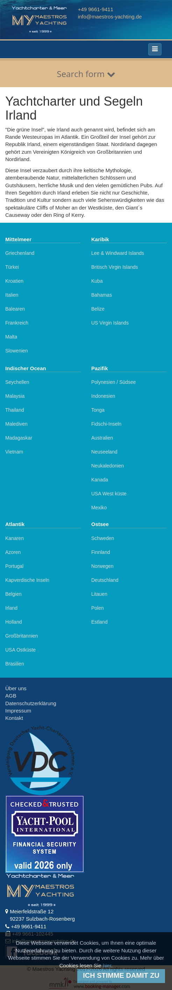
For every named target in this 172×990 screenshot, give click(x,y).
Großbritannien (21, 636)
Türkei (12, 267)
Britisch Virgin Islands (114, 267)
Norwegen (102, 566)
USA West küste (109, 493)
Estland (99, 622)
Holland (13, 622)
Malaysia (14, 396)
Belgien (13, 594)
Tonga (98, 410)
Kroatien (14, 281)
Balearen (15, 309)
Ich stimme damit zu (121, 975)
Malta (11, 337)
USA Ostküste (20, 650)
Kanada (99, 479)
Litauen (99, 594)
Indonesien (103, 396)
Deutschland (105, 580)
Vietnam (14, 452)
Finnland (100, 552)
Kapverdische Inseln (27, 580)
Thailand (14, 410)
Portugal (14, 566)
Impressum (18, 711)
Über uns (16, 688)
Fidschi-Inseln (106, 424)
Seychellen (17, 382)
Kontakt (14, 718)
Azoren (13, 552)
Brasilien (14, 664)
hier (107, 965)
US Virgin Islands (110, 323)
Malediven (16, 424)
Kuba (97, 281)
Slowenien (16, 350)
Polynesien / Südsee (113, 382)
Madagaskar (18, 438)
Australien (102, 438)
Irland (11, 608)
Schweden (102, 538)
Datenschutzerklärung (30, 703)
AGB (10, 696)
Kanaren (14, 538)
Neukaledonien (107, 466)
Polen (97, 608)
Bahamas (101, 295)
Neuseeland (104, 452)
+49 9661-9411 (95, 9)
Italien (11, 295)
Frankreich (16, 323)
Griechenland (19, 253)
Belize (98, 309)
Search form (86, 73)
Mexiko (99, 507)
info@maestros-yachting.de (110, 17)
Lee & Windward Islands (117, 253)
